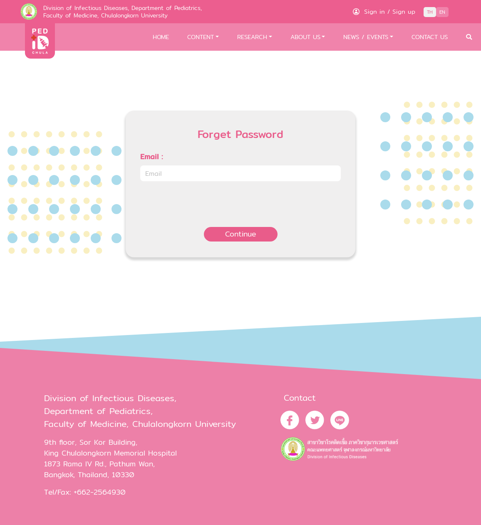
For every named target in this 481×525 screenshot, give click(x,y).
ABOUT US (305, 37)
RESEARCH (252, 37)
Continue (240, 233)
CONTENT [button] (200, 37)
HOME (161, 37)
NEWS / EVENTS (365, 37)
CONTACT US (430, 37)
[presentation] (203, 204)
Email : (151, 156)
